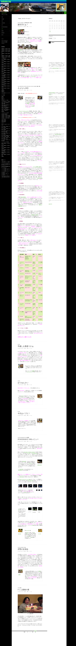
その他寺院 (25, 22)
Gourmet (21, 22)
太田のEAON (24, 461)
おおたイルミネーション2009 (24, 479)
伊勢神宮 (33, 214)
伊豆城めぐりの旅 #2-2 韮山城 (6, 115)
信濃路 (28, 103)
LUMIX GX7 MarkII (55, 68)
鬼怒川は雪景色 (4, 120)
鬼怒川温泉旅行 (4, 121)
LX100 (50, 94)
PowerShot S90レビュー (28, 439)
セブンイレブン (26, 111)
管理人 (25, 26)
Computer (21, 86)
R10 (27, 532)
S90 (18, 509)
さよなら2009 (23, 88)
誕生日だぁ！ (23, 25)
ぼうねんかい (23, 383)
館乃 (31, 38)
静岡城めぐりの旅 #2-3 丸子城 (6, 48)
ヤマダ (29, 102)
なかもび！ (3, 43)
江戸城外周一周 (4, 58)
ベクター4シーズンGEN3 (5, 112)
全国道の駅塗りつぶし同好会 (6, 161)
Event (19, 22)
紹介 (62, 12)
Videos (52, 42)
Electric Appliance (27, 86)
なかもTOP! (4, 12)
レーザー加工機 (4, 168)
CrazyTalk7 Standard (58, 134)
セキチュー (30, 463)
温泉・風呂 (38, 86)
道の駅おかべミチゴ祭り (5, 100)
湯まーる (24, 76)
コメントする (30, 26)
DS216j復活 (3, 172)
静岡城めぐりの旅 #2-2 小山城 (6, 49)
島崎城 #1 (3, 91)
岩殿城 (2, 156)
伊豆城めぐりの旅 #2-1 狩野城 (6, 116)
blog (2, 34)
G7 (61, 93)
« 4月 (50, 31)
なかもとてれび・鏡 (4, 40)
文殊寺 (20, 49)
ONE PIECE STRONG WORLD (29, 452)
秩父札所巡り (23, 197)
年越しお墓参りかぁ (26, 346)
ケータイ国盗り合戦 (37, 166)
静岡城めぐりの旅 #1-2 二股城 (6, 55)
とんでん (27, 530)
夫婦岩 (36, 214)
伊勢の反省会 (23, 549)
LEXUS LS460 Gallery (44, 12)
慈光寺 (20, 67)
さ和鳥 (19, 574)
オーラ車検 (3, 95)
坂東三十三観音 (29, 22)
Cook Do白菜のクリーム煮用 (6, 101)
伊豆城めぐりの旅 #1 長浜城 (6, 117)
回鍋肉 (2, 96)
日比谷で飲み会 (4, 119)
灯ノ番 (40, 398)
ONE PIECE (21, 469)
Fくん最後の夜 (23, 590)
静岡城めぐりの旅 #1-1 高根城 (6, 56)
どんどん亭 (33, 76)
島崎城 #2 (3, 90)
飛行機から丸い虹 (51, 200)
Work (25, 547)
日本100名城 (39, 178)
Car (18, 86)
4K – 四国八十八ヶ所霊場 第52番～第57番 (55, 129)
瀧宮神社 (3, 111)
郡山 (20, 587)
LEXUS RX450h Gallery (51, 12)
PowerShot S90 (22, 437)
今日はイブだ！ (24, 413)
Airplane (3, 32)
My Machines (58, 12)
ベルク (20, 111)
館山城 (2, 97)
